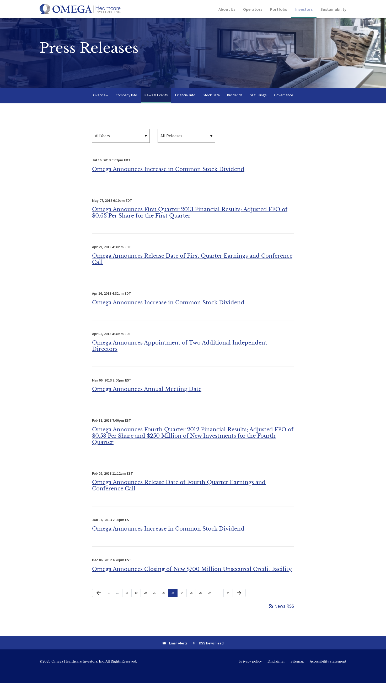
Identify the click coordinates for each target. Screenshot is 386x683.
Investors (304, 9)
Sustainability (333, 9)
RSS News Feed (211, 652)
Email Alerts (178, 652)
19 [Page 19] (137, 603)
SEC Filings (258, 104)
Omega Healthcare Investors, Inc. (78, 671)
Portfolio (278, 9)
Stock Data (211, 104)
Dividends (235, 104)
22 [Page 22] (165, 603)
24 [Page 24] (183, 603)
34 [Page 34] (229, 603)
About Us (226, 9)
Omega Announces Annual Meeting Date (146, 398)
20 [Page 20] (146, 603)
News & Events (156, 104)
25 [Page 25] (192, 603)
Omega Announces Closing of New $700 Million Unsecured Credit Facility (192, 578)
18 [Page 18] (128, 603)
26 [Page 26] (202, 603)
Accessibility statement (328, 671)
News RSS (281, 615)
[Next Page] (239, 602)
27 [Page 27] (211, 603)
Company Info (126, 104)
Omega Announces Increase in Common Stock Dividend (168, 178)
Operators (252, 9)
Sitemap (297, 671)
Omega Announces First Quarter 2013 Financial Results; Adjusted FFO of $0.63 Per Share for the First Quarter (189, 222)
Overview (100, 104)
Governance (283, 104)
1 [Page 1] (110, 603)
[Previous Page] (98, 602)
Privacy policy (250, 671)
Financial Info (185, 104)
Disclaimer (276, 671)
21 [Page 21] (156, 603)
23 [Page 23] (174, 603)
